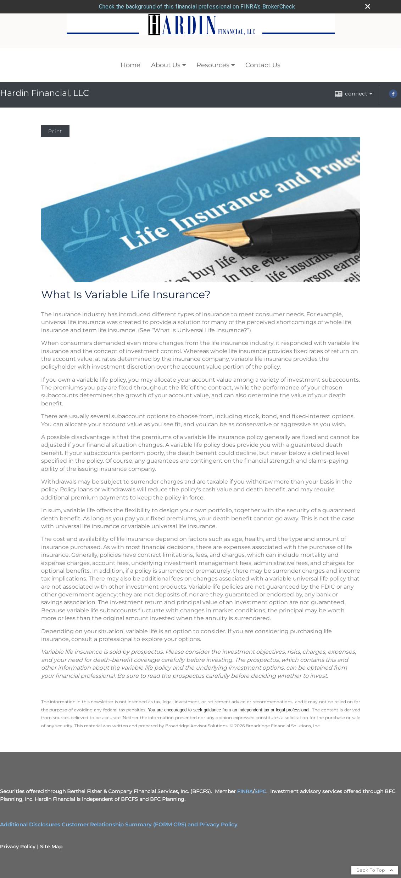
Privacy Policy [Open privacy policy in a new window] (17, 846)
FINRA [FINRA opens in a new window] (245, 791)
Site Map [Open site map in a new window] (51, 846)
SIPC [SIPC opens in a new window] (260, 791)
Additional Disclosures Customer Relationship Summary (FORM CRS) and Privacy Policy (119, 824)
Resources (212, 65)
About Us (165, 65)
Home (130, 65)
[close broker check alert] (368, 6)
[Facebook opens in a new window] (393, 96)
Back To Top (374, 870)
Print (55, 131)
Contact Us (262, 65)
